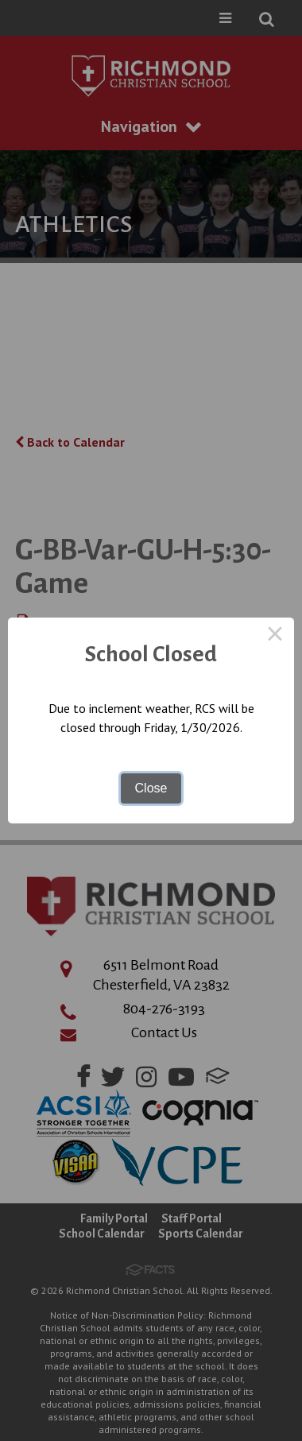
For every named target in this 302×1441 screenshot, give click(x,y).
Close (151, 788)
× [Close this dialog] (275, 637)
